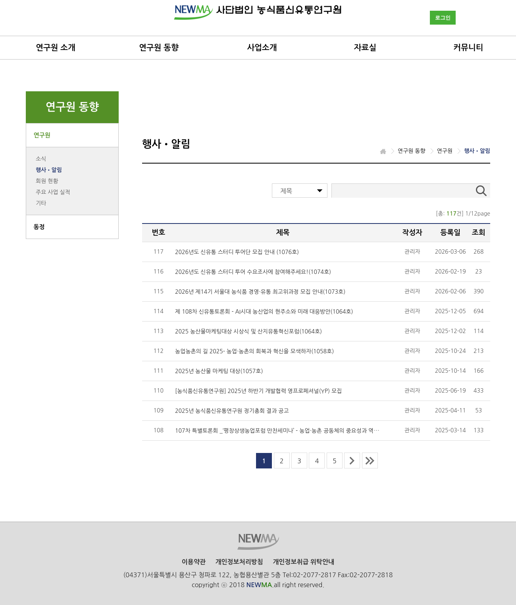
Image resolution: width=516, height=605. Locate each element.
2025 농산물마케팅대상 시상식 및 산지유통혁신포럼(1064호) (248, 331)
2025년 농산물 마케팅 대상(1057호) (219, 371)
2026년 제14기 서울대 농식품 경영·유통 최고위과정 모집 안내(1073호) (260, 292)
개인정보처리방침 (239, 562)
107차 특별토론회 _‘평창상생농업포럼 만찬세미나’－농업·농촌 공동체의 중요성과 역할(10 (281, 431)
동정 (39, 227)
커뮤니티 (468, 48)
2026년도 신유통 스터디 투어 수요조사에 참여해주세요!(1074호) (253, 272)
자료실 (365, 48)
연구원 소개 (55, 48)
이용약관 (194, 562)
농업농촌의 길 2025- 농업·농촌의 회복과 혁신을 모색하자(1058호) (254, 351)
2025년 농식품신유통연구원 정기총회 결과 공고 (232, 411)
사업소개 (262, 48)
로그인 (443, 18)
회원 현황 (47, 181)
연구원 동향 (159, 48)
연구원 (42, 135)
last (370, 460)
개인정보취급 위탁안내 (303, 562)
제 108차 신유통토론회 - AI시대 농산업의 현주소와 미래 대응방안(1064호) (264, 311)
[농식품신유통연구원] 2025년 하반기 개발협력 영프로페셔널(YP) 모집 (258, 391)
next (352, 460)
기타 (41, 203)
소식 (41, 159)
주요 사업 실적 (53, 192)
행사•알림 (49, 170)
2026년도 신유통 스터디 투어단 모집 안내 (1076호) (237, 252)
